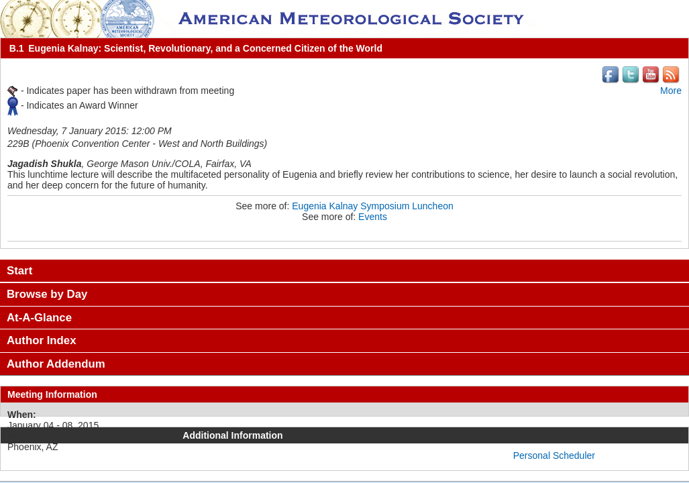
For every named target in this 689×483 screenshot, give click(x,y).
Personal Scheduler (554, 455)
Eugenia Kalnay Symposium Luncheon (373, 206)
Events (372, 216)
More (671, 90)
